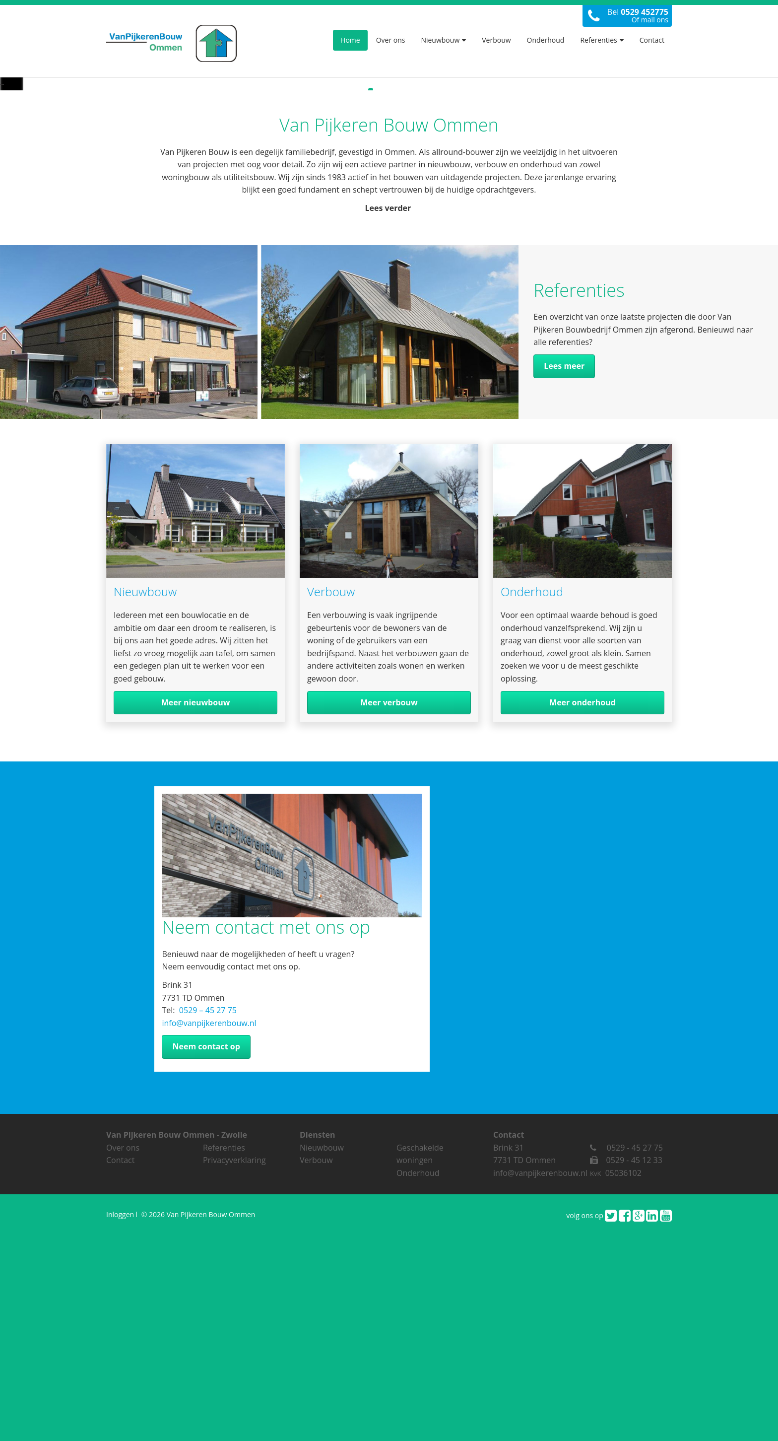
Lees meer (564, 575)
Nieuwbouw (443, 40)
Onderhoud (546, 40)
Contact (652, 40)
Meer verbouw (388, 912)
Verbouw (496, 40)
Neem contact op (206, 1256)
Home (350, 40)
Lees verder (389, 417)
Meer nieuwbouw (195, 912)
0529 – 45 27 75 (207, 1220)
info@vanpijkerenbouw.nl (209, 1233)
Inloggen (120, 1424)
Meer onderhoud (582, 912)
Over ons (390, 40)
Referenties (601, 40)
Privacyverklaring (234, 1370)
